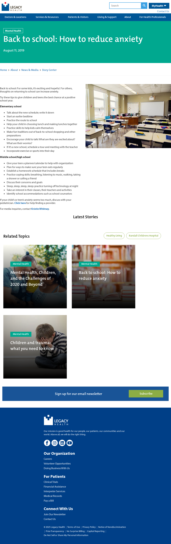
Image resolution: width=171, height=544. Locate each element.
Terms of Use (73, 526)
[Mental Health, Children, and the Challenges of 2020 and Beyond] (35, 276)
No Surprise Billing (76, 531)
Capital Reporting (96, 531)
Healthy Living (114, 235)
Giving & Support (107, 17)
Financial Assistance (55, 486)
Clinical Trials (51, 481)
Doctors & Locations (15, 17)
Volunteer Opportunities (57, 463)
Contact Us (163, 11)
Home (3, 70)
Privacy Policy (89, 526)
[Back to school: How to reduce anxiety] (103, 276)
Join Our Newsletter (55, 514)
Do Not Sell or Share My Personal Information (66, 535)
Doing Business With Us (57, 468)
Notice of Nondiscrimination (112, 526)
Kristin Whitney (40, 208)
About (127, 17)
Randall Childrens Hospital (143, 235)
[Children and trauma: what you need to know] (35, 347)
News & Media (30, 70)
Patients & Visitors (78, 17)
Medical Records (53, 496)
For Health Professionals (152, 17)
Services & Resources (47, 17)
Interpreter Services (54, 491)
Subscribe (146, 394)
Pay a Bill (49, 500)
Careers (48, 458)
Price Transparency (55, 531)
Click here (20, 203)
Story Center (49, 70)
